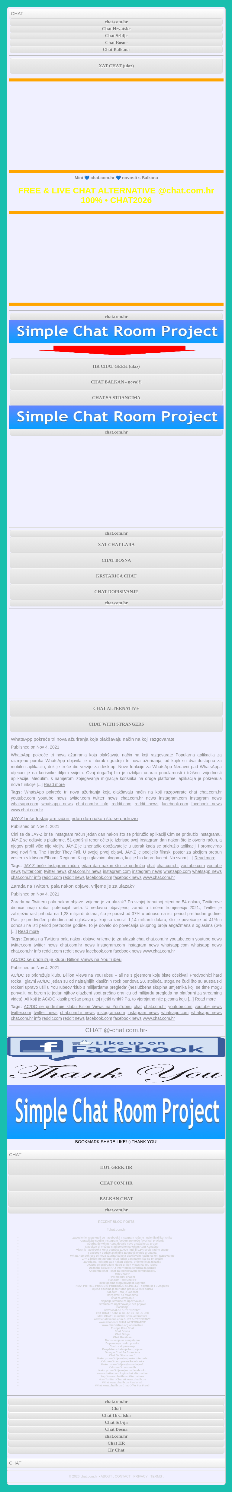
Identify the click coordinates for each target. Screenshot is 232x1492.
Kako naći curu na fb (122, 1367)
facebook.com (175, 803)
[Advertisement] (116, 126)
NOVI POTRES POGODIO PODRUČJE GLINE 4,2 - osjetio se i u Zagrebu (122, 1285)
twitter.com (80, 798)
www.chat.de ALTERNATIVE (122, 1310)
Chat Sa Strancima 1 (122, 1355)
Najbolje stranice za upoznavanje (122, 1301)
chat (193, 792)
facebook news (207, 803)
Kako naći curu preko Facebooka (122, 1361)
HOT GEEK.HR (116, 1167)
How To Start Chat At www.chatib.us (122, 1379)
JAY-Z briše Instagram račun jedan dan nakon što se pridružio (74, 818)
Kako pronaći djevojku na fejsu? (122, 1364)
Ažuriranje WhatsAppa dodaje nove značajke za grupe (122, 1243)
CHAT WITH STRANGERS (116, 724)
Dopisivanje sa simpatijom (122, 1340)
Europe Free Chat (122, 1328)
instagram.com (173, 798)
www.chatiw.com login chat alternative (122, 1373)
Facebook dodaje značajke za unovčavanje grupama (122, 1252)
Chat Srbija (122, 1334)
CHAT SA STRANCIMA (116, 397)
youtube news (52, 798)
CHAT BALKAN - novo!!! (116, 382)
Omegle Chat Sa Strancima (122, 1352)
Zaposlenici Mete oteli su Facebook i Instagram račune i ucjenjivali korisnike (122, 1237)
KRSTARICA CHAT (116, 576)
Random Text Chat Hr (122, 1279)
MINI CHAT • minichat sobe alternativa (122, 1316)
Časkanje (122, 1307)
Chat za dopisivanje (122, 1346)
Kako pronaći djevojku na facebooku (122, 1370)
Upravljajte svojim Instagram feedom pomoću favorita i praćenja (122, 1240)
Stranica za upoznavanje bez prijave (122, 1304)
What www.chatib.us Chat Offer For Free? (122, 1385)
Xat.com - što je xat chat (122, 1291)
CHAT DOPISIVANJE (116, 591)
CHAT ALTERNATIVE (116, 708)
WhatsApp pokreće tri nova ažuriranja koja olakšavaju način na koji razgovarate (93, 739)
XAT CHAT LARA (116, 544)
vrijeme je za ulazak (116, 939)
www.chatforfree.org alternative (122, 1325)
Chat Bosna (122, 1331)
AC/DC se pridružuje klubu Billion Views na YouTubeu (66, 959)
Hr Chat (116, 1450)
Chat (116, 1408)
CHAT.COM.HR (116, 1183)
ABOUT (106, 1476)
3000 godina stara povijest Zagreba (122, 1282)
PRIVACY (140, 1476)
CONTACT (122, 1476)
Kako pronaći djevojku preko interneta (122, 1358)
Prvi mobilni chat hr (122, 1276)
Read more (54, 784)
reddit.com (121, 803)
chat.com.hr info (92, 803)
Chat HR (116, 1443)
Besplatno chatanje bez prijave (122, 1349)
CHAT (17, 13)
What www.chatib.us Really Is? (122, 1382)
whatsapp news (57, 803)
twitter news (105, 798)
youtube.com (23, 798)
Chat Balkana (116, 49)
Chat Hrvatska (122, 1337)
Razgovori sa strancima (122, 1294)
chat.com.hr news (138, 798)
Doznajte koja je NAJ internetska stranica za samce (122, 1267)
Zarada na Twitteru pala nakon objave (59, 939)
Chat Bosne (116, 42)
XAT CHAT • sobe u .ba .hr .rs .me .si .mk (122, 1313)
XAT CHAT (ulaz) (116, 65)
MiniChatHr (122, 1273)
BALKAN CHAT (116, 1198)
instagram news (206, 798)
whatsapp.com (24, 803)
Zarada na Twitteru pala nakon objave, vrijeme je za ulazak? (73, 886)
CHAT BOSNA (116, 560)
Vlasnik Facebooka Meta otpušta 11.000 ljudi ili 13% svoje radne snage (122, 1249)
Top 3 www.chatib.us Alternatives (122, 1376)
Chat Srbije (116, 35)
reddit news (147, 803)
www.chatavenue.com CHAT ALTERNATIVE (122, 1319)
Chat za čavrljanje (122, 1298)
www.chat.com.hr (27, 809)
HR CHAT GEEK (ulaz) (116, 366)
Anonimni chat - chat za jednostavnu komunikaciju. (122, 1270)
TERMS (156, 1476)
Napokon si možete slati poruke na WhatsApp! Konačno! (122, 1246)
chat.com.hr (116, 21)
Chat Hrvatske (116, 28)
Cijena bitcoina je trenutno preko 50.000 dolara (122, 1288)
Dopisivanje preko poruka (122, 1343)
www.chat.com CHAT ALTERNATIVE (122, 1322)
